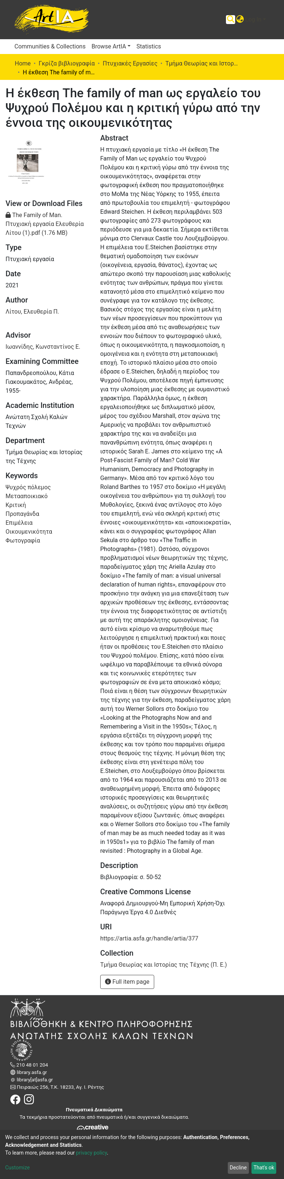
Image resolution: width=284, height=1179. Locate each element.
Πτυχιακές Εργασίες (130, 63)
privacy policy (91, 1153)
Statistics (148, 46)
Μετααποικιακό (27, 496)
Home (23, 63)
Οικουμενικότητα (29, 531)
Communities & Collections (49, 46)
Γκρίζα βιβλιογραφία (66, 63)
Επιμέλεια (19, 522)
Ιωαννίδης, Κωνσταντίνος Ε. (43, 346)
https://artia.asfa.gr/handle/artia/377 (149, 938)
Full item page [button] (127, 981)
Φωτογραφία (23, 540)
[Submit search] (230, 19)
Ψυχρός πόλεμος (28, 487)
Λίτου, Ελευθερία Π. (32, 311)
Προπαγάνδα (22, 513)
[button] (239, 19)
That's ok (263, 1167)
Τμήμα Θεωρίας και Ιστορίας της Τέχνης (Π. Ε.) (202, 63)
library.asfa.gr (31, 1072)
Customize (17, 1167)
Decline (238, 1167)
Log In (253, 19)
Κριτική (16, 505)
